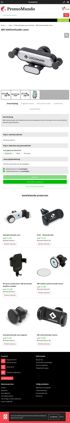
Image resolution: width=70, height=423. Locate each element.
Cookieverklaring (41, 390)
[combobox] (32, 15)
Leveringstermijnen (7, 396)
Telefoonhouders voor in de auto (24, 25)
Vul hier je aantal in (9, 140)
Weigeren (62, 416)
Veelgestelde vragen (42, 368)
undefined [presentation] (58, 103)
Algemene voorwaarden (43, 388)
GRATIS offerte (63, 20)
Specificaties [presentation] (35, 109)
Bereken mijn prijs (10, 244)
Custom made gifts (7, 401)
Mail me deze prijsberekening (35, 186)
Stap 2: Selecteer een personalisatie (17, 145)
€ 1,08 (7, 238)
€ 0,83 (41, 338)
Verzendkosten (5, 393)
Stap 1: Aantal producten (12, 134)
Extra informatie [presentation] (44, 103)
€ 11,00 (7, 289)
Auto (10, 25)
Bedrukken (4, 390)
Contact (3, 388)
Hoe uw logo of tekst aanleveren (11, 399)
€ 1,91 (7, 338)
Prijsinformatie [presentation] (27, 103)
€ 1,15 (41, 238)
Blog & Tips (39, 360)
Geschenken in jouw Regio (44, 362)
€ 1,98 (41, 287)
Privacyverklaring (41, 393)
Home (3, 25)
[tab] (12, 103)
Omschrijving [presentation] (12, 103)
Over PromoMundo (42, 365)
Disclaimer (39, 396)
